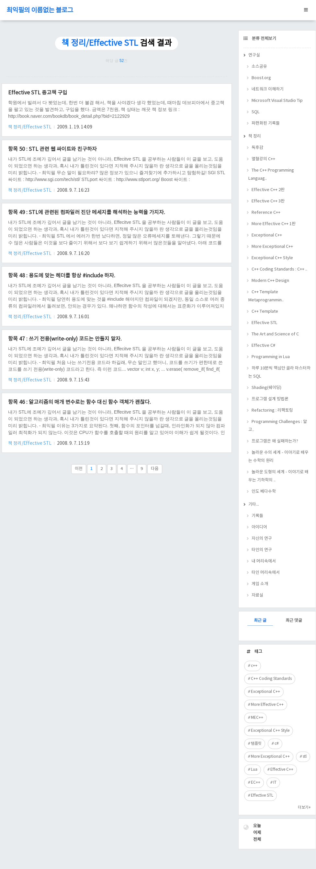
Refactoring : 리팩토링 (272, 410)
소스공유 (259, 66)
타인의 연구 (262, 550)
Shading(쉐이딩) (266, 387)
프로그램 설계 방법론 (270, 399)
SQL (256, 112)
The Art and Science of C (275, 334)
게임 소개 (260, 584)
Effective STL (264, 322)
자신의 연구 (262, 538)
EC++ (255, 782)
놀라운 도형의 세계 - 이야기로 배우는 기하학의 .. (278, 476)
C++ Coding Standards (271, 679)
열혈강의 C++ (263, 159)
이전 (79, 468)
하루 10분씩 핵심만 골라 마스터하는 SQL (279, 372)
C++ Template (265, 311)
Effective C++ (281, 769)
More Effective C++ (267, 705)
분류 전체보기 (263, 38)
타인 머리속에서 (266, 572)
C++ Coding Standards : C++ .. (279, 269)
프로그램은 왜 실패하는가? (275, 441)
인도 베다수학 (264, 491)
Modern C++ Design (270, 280)
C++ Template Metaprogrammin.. (266, 296)
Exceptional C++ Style (272, 258)
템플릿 (256, 744)
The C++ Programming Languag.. (271, 174)
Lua (254, 769)
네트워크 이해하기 (268, 89)
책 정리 (254, 136)
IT (274, 782)
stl (305, 756)
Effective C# (263, 345)
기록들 (257, 515)
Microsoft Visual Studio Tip (277, 100)
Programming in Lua (271, 357)
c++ (254, 666)
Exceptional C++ (267, 235)
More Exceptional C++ (272, 246)
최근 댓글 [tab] (294, 620)
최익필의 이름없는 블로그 (39, 10)
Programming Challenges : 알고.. (277, 425)
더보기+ (304, 807)
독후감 (257, 147)
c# (277, 744)
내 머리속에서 (264, 561)
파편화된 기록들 (266, 123)
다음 (155, 468)
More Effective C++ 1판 (274, 224)
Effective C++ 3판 (268, 201)
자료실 (257, 595)
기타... (253, 504)
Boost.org (261, 78)
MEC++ (257, 718)
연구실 (254, 55)
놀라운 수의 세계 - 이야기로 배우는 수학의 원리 (278, 456)
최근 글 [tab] (260, 620)
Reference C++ (266, 212)
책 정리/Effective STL (30, 127)
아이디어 (259, 527)
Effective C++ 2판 (268, 189)
